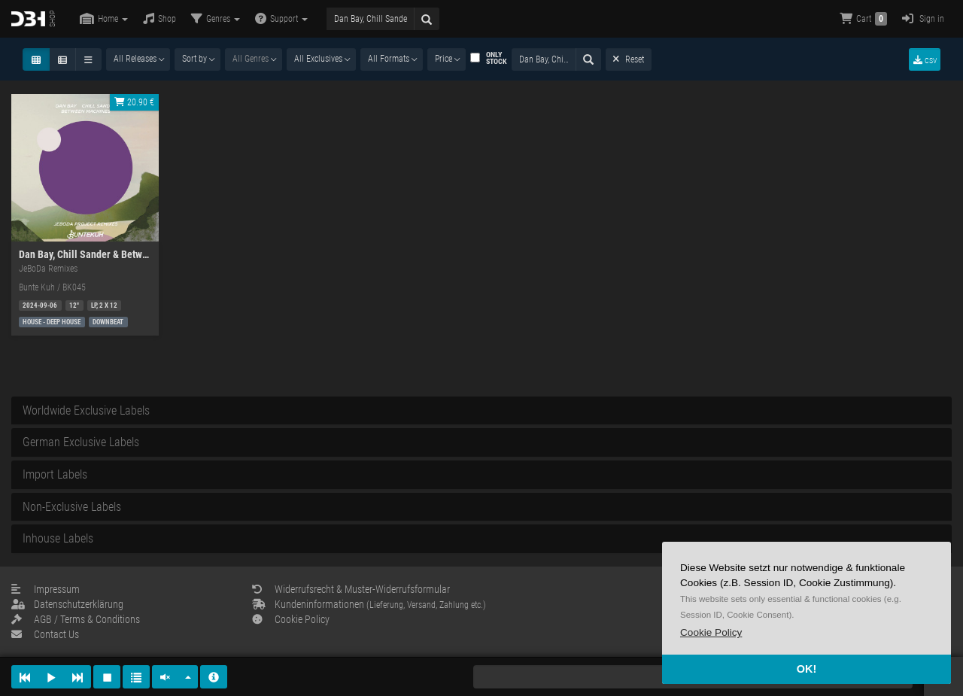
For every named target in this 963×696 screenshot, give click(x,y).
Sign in (923, 18)
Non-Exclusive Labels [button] (72, 507)
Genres (215, 18)
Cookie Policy (291, 619)
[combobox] (138, 59)
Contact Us (45, 634)
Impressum (45, 589)
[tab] (481, 411)
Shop (159, 18)
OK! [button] (806, 669)
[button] (711, 632)
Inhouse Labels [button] (58, 538)
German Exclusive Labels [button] (81, 442)
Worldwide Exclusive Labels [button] (86, 410)
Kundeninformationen (369, 604)
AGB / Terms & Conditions (75, 619)
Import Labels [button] (55, 474)
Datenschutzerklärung (67, 604)
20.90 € (134, 102)
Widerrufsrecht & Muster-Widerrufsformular (351, 589)
